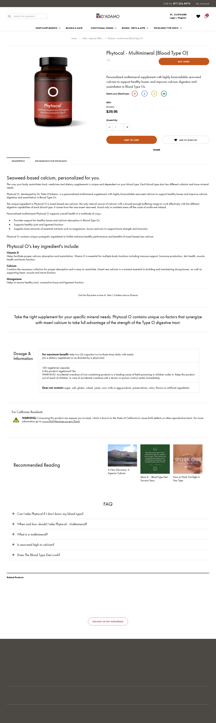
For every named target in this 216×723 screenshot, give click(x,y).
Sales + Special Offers (92, 38)
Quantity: (112, 120)
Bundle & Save (74, 28)
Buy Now (184, 61)
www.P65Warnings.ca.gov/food (60, 421)
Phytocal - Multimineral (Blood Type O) (125, 38)
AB (164, 93)
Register (182, 17)
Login (172, 17)
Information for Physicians (51, 161)
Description (18, 161)
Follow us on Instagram (108, 621)
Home (74, 38)
